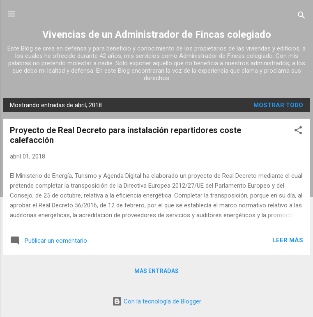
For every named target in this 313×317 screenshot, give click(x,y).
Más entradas (156, 271)
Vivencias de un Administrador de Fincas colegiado (156, 34)
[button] (298, 131)
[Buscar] (301, 16)
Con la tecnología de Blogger (156, 301)
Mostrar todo (278, 105)
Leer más (287, 240)
